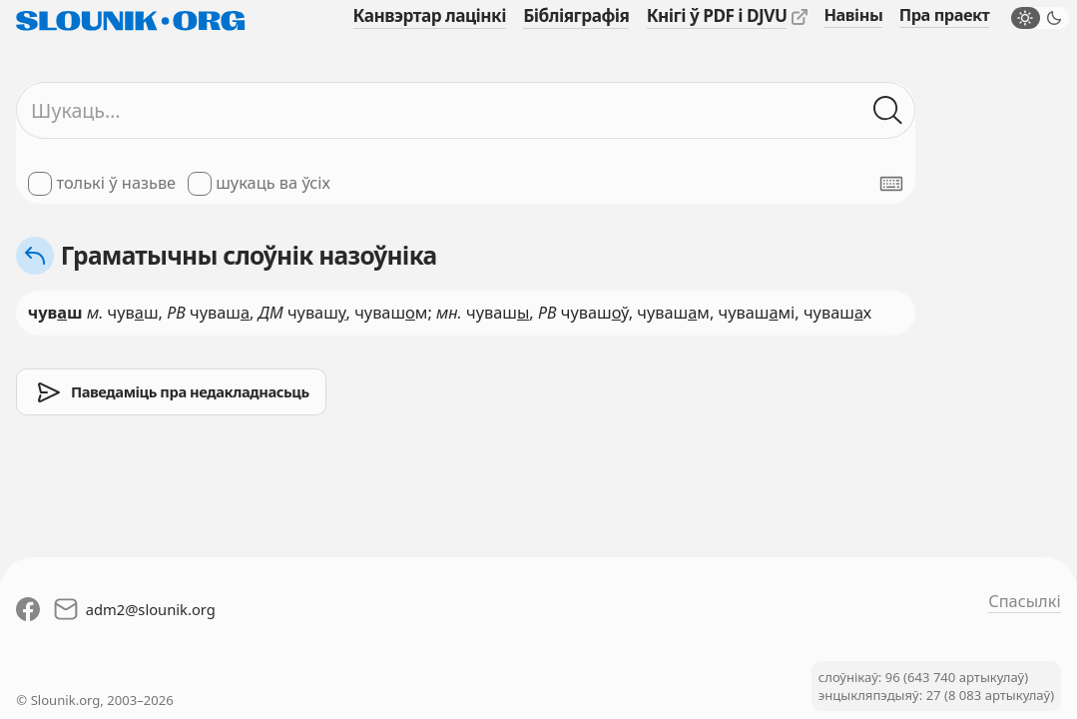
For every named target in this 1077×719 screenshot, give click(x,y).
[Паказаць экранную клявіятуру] (891, 184)
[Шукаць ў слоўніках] (888, 110)
